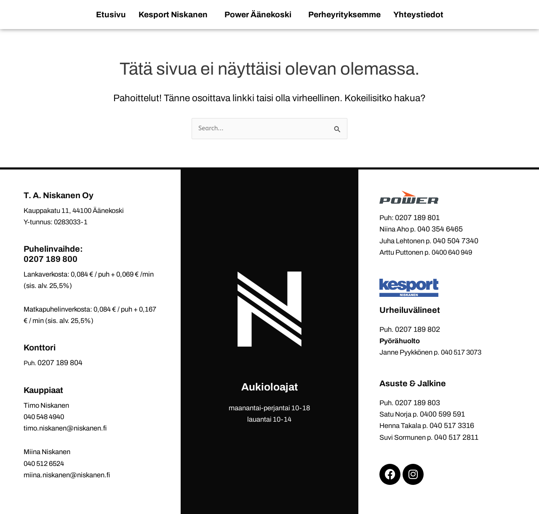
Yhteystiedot (418, 14)
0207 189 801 (417, 217)
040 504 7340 (455, 241)
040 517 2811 (456, 437)
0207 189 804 (60, 362)
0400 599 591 (442, 414)
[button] (175, 14)
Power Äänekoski (257, 14)
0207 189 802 (417, 329)
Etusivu (111, 14)
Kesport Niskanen (173, 14)
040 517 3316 (452, 425)
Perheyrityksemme (344, 14)
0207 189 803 (417, 402)
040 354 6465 (440, 229)
